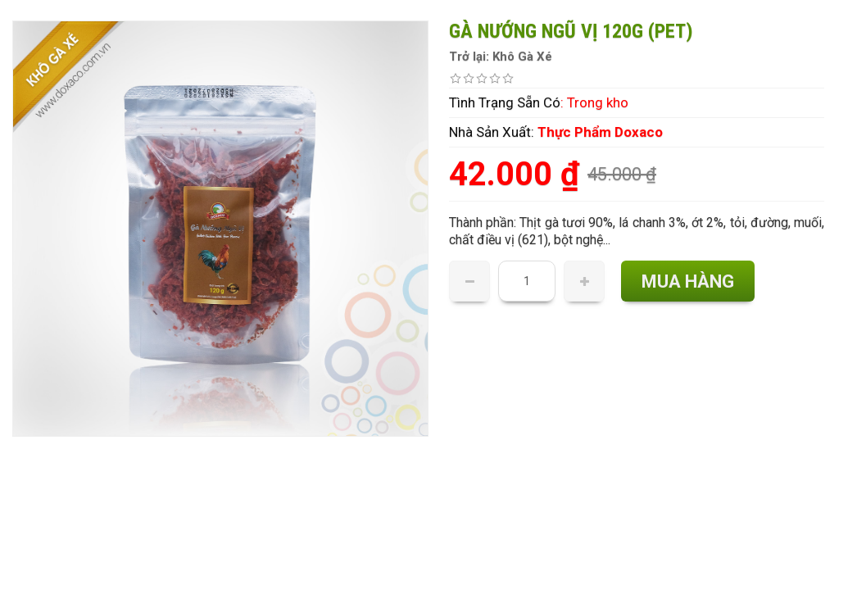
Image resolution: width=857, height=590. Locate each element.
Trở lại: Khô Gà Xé (500, 56)
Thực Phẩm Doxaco (600, 132)
